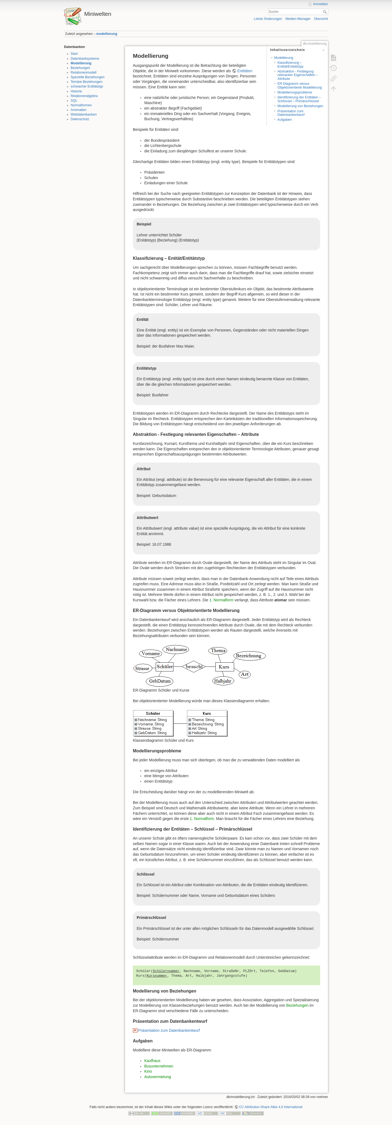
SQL (74, 100)
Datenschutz (80, 119)
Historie (76, 91)
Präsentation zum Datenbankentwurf (290, 113)
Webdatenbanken (84, 114)
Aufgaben (284, 120)
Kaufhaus (152, 1060)
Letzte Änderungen (268, 19)
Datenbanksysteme (85, 59)
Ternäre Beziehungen (86, 82)
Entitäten (244, 71)
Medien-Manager (298, 19)
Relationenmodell (84, 72)
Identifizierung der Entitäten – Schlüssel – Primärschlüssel (299, 99)
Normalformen (81, 105)
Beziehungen (80, 68)
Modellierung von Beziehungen (300, 106)
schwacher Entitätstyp (87, 86)
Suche (325, 12)
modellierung (106, 34)
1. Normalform (221, 600)
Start (74, 54)
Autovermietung (157, 1077)
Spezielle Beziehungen (88, 77)
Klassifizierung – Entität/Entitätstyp (290, 64)
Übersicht (321, 19)
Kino (148, 1071)
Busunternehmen (158, 1066)
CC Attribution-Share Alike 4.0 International (270, 1107)
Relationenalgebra (84, 96)
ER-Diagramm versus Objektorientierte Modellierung (299, 85)
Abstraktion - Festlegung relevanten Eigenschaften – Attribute (297, 75)
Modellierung (81, 63)
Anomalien (79, 110)
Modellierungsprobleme (294, 92)
